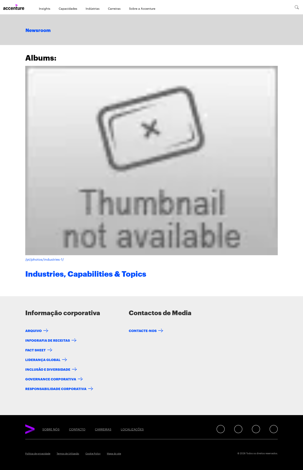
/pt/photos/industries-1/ (44, 259)
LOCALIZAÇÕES (132, 429)
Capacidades (68, 8)
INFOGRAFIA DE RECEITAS (47, 340)
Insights (44, 8)
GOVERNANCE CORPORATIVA (50, 378)
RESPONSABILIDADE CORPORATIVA (55, 388)
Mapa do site (114, 453)
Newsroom (38, 30)
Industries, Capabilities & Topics (85, 274)
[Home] (13, 7)
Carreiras (114, 8)
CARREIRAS (103, 429)
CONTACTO (77, 429)
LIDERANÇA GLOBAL (42, 359)
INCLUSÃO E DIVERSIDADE (47, 369)
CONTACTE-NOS (143, 330)
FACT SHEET (35, 349)
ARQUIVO (33, 330)
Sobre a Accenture (142, 8)
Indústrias (93, 8)
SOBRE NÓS (51, 429)
